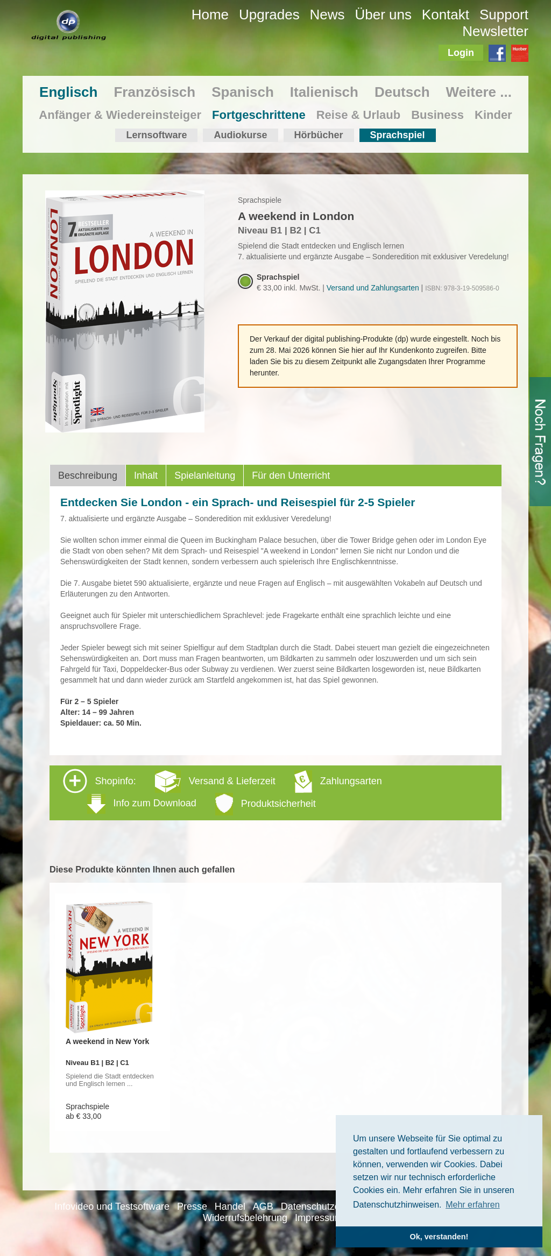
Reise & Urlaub (358, 115)
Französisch (154, 92)
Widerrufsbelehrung (245, 1217)
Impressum (319, 1217)
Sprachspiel (397, 135)
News (327, 14)
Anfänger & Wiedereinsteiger (120, 115)
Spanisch (242, 92)
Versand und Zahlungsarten (373, 287)
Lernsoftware (156, 135)
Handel (230, 1206)
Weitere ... (479, 92)
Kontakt (445, 14)
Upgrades (269, 14)
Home (210, 14)
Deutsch (402, 92)
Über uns (383, 14)
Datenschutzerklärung (328, 1206)
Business (437, 115)
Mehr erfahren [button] (473, 1204)
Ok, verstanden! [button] (439, 1236)
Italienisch (324, 92)
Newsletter (495, 31)
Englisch (68, 92)
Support (503, 14)
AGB (263, 1206)
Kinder (493, 115)
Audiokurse (240, 135)
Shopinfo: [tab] (222, 792)
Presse (192, 1206)
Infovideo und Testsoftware (111, 1206)
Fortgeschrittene (259, 115)
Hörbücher (318, 135)
